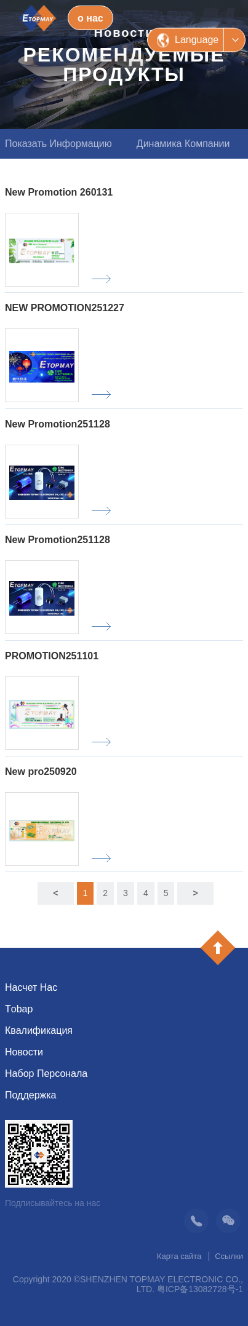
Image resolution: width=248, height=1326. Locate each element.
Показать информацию (58, 143)
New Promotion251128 (57, 424)
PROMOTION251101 (51, 656)
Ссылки (229, 1256)
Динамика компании (183, 143)
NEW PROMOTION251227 (64, 308)
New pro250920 (41, 771)
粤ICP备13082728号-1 (200, 1289)
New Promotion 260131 (59, 192)
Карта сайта (179, 1256)
